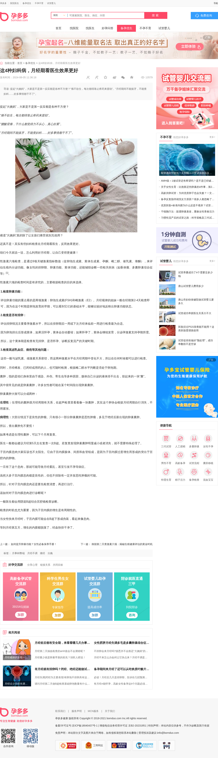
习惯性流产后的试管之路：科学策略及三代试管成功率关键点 (188, 217)
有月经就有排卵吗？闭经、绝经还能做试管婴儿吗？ (62, 669)
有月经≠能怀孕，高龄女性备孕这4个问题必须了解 (122, 683)
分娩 (50, 553)
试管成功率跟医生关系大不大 (194, 313)
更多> (212, 137)
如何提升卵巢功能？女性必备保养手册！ (34, 544)
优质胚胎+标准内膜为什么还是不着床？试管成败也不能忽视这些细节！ (188, 205)
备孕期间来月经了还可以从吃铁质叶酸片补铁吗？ (122, 669)
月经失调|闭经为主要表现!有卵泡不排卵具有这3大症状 (62, 677)
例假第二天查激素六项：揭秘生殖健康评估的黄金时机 (122, 544)
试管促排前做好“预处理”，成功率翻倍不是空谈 (195, 342)
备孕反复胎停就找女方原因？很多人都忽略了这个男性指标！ (188, 199)
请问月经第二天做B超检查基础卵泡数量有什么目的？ (62, 683)
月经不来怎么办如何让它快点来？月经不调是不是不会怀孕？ (122, 657)
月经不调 (32, 553)
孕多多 (3, 3)
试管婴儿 (51, 3)
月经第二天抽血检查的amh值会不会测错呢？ (60, 651)
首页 (58, 28)
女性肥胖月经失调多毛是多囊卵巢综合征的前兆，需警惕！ (122, 642)
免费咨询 (206, 15)
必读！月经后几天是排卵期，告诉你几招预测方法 (122, 677)
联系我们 (60, 711)
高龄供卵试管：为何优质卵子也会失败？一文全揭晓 (188, 193)
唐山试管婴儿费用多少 (191, 286)
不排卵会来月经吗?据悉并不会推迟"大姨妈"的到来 (122, 651)
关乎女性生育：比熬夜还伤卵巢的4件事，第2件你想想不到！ (188, 186)
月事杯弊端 (18, 553)
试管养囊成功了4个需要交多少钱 (195, 274)
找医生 (90, 28)
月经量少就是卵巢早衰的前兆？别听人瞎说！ (60, 657)
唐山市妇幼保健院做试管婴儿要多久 (196, 301)
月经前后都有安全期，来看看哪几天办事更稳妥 (62, 642)
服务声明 (77, 711)
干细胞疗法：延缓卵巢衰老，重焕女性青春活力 (187, 211)
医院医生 (14, 3)
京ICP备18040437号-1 (85, 725)
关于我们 (110, 711)
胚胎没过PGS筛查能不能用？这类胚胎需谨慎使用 (196, 328)
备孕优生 (27, 3)
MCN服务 (93, 711)
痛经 (42, 553)
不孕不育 (39, 3)
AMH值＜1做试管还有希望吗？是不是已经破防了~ (188, 180)
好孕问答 (107, 28)
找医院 (74, 28)
